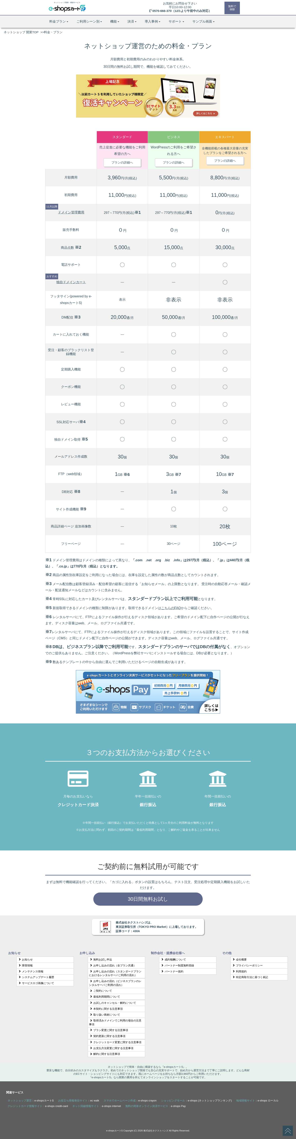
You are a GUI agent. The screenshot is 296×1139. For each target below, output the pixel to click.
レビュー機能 (71, 404)
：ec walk (78, 1100)
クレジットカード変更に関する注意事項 (115, 1042)
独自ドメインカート (71, 282)
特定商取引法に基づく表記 (250, 977)
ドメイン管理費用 (71, 212)
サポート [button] (176, 21)
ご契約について (100, 990)
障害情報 (25, 965)
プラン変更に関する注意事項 (108, 1030)
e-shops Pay (178, 1106)
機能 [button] (114, 21)
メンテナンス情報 (31, 971)
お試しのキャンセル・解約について (112, 1002)
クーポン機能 (71, 386)
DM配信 (70, 317)
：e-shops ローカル (257, 1100)
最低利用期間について (104, 996)
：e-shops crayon (130, 1100)
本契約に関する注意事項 (106, 1008)
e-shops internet (111, 1106)
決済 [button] (131, 21)
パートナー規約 (172, 971)
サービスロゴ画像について (36, 983)
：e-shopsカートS (31, 1100)
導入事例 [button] (152, 21)
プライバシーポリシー (247, 965)
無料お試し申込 (100, 959)
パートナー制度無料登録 (177, 965)
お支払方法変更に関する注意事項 (111, 1048)
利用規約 (239, 971)
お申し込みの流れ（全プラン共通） (112, 965)
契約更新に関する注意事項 (107, 1036)
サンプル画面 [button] (203, 21)
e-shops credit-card (56, 1106)
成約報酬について (173, 959)
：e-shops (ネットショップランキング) (196, 1100)
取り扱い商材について (104, 1014)
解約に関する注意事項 (104, 1053)
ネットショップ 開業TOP (21, 32)
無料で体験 (232, 7)
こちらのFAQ (171, 608)
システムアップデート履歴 (36, 977)
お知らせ (25, 959)
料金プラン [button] (58, 21)
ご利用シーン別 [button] (89, 21)
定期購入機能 (71, 369)
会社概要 (239, 959)
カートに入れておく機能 (71, 334)
